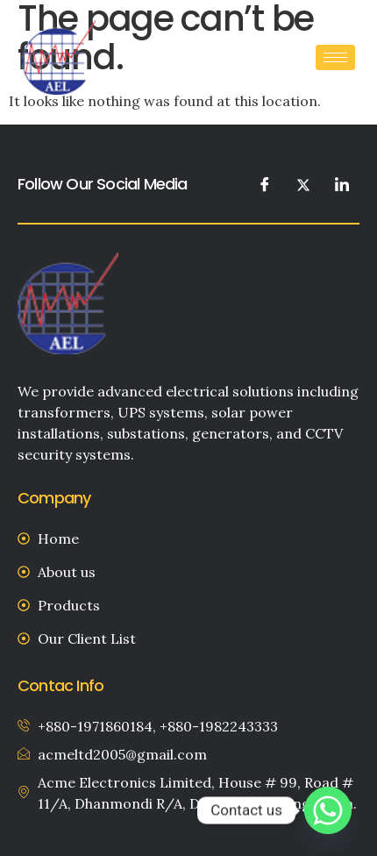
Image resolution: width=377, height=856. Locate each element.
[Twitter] (303, 184)
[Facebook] (265, 184)
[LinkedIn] (342, 184)
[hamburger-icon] (335, 57)
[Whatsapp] (328, 810)
